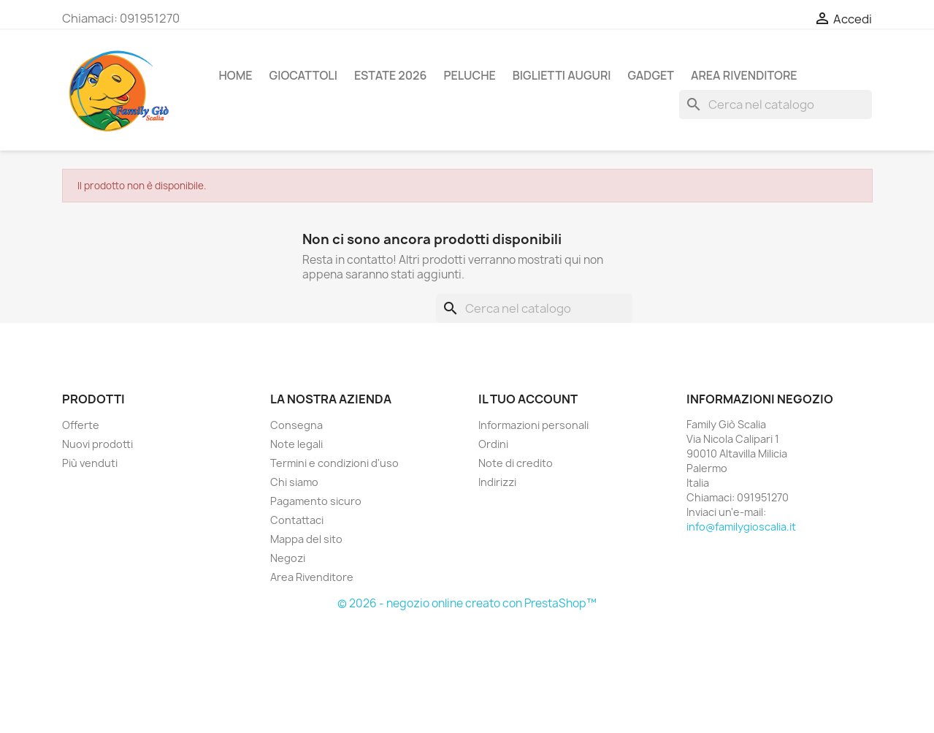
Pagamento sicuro (315, 501)
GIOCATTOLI (303, 75)
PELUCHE (469, 75)
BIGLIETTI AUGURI (562, 75)
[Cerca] (775, 104)
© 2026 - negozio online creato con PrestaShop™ (467, 603)
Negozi (287, 558)
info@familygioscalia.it (741, 526)
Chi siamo (294, 482)
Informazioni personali (533, 425)
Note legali (296, 444)
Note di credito (515, 463)
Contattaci (297, 520)
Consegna (296, 425)
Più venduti (90, 463)
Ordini (493, 444)
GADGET (651, 75)
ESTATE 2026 (390, 75)
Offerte (80, 425)
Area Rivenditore (311, 577)
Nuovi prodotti (97, 444)
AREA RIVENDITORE (744, 75)
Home (236, 75)
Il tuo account (528, 399)
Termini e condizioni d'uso (334, 463)
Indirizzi (497, 482)
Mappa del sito (306, 539)
